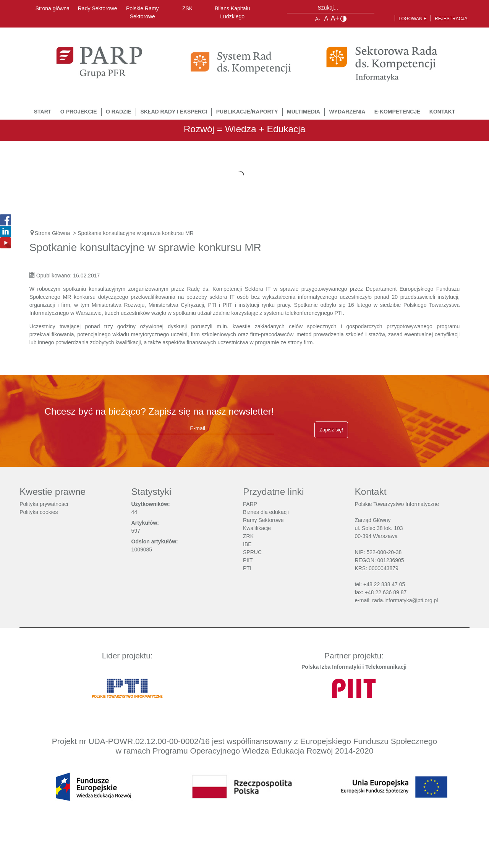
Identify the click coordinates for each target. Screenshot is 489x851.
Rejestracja (451, 18)
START (43, 112)
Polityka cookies (38, 512)
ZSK (187, 8)
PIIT (248, 560)
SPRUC (252, 552)
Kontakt (442, 112)
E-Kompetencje (397, 112)
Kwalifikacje (257, 528)
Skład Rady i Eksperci (173, 112)
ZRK (248, 536)
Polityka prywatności (43, 504)
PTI (247, 568)
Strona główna (53, 8)
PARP (250, 504)
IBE (247, 544)
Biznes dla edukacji (266, 512)
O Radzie (118, 112)
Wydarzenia (347, 112)
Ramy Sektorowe (263, 520)
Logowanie (413, 18)
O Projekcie (78, 112)
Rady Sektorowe (97, 8)
